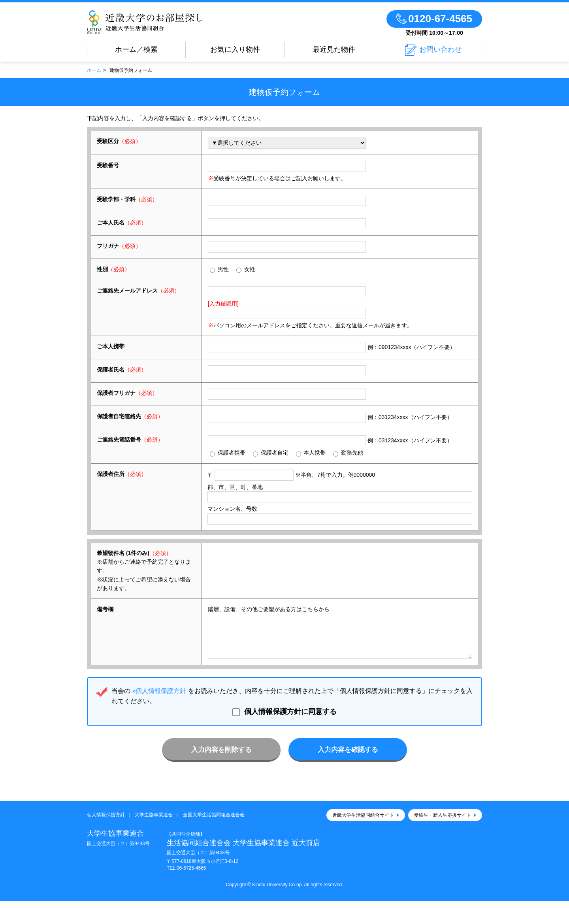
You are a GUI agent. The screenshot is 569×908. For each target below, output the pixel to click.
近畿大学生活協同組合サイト (363, 822)
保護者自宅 (270, 452)
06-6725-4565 (191, 875)
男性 (219, 269)
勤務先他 (348, 452)
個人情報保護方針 (106, 822)
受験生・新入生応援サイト (442, 822)
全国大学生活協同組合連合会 (214, 822)
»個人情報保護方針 (159, 698)
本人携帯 (311, 452)
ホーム (94, 70)
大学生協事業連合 (154, 822)
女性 (245, 269)
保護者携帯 (227, 452)
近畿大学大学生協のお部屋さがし (145, 22)
